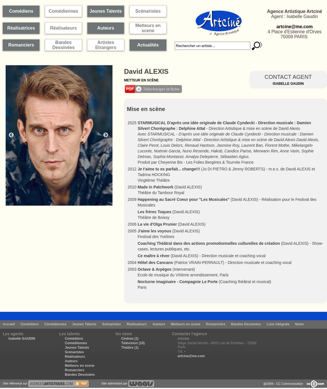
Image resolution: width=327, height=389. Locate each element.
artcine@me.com (295, 26)
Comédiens (30, 324)
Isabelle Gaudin (288, 84)
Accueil (9, 324)
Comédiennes (55, 324)
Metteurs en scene (185, 324)
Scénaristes (111, 324)
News (299, 324)
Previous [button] (11, 135)
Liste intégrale (277, 324)
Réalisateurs (137, 324)
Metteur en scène (141, 80)
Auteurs (159, 324)
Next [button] (106, 135)
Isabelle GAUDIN (21, 339)
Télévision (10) (133, 343)
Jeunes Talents (84, 324)
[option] (62, 135)
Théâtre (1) (129, 348)
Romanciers (216, 324)
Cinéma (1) (129, 339)
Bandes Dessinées (246, 324)
